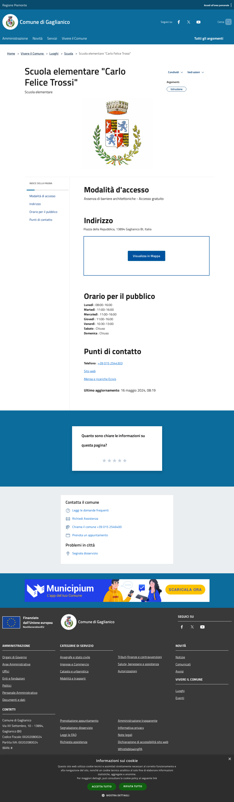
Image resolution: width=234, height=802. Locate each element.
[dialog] (117, 778)
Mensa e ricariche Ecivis (100, 379)
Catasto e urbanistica (74, 671)
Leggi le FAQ (68, 734)
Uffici (5, 671)
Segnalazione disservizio (76, 727)
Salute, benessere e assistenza (138, 664)
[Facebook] (172, 21)
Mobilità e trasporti (73, 678)
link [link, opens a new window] (155, 778)
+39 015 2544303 (110, 363)
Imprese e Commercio (74, 664)
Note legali (125, 734)
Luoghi (53, 53)
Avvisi (180, 671)
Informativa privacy (131, 727)
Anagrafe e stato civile (75, 657)
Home (11, 53)
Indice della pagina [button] (40, 183)
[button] (117, 795)
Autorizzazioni (127, 671)
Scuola (68, 53)
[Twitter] (182, 21)
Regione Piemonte (14, 5)
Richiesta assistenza (73, 742)
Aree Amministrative (16, 664)
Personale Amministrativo (19, 692)
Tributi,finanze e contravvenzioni (140, 657)
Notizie (180, 657)
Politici (6, 685)
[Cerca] (227, 22)
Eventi (180, 698)
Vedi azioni (196, 72)
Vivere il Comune (32, 53)
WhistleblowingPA (130, 749)
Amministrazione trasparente (137, 720)
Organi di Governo (14, 657)
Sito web (90, 371)
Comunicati (183, 664)
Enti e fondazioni (13, 678)
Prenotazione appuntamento (79, 720)
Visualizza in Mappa (146, 256)
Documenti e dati (13, 699)
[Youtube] (192, 21)
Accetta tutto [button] (102, 786)
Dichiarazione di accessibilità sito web (143, 742)
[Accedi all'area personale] (216, 5)
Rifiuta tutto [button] (132, 786)
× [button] (229, 759)
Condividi (176, 72)
